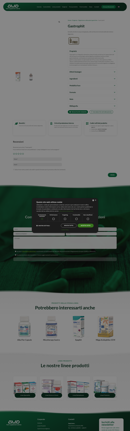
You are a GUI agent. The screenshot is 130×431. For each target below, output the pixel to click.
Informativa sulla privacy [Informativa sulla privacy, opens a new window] (66, 211)
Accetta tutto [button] (85, 225)
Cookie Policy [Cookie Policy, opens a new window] (65, 230)
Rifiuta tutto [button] (68, 225)
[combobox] (93, 200)
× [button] (95, 200)
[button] (43, 225)
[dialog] (65, 215)
